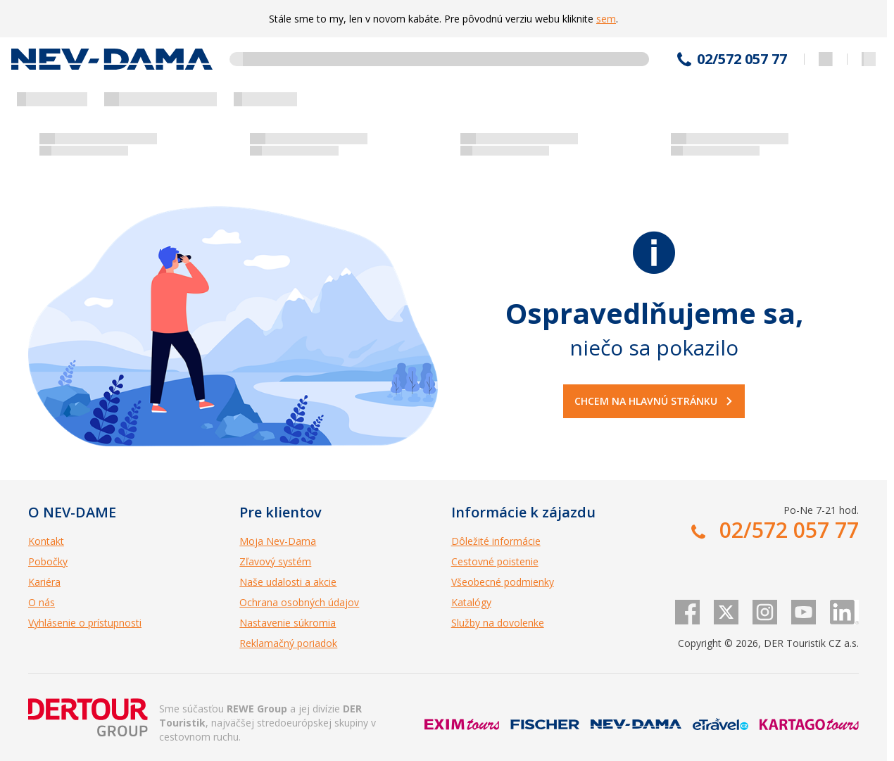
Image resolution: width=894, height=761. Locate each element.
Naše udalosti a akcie (287, 582)
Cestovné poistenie (495, 561)
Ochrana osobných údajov (299, 602)
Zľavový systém (275, 561)
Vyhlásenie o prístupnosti (84, 622)
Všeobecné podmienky (502, 582)
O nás (41, 602)
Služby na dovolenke (497, 622)
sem (606, 18)
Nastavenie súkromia (287, 622)
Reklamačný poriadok (288, 643)
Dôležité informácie (496, 541)
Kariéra (44, 582)
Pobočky (48, 561)
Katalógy (471, 602)
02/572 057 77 (742, 59)
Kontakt (46, 541)
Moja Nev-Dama (277, 541)
